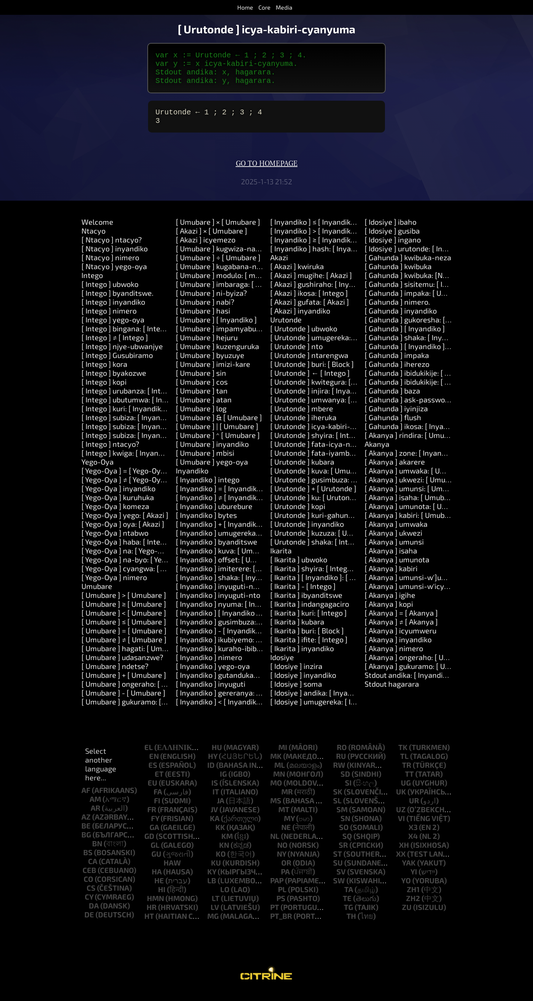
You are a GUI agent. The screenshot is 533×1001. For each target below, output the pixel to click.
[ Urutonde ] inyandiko (307, 532)
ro (342, 755)
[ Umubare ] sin (201, 381)
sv (341, 880)
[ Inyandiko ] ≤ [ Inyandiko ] (314, 230)
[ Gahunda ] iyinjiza (396, 417)
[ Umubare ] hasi (203, 319)
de (89, 923)
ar (95, 816)
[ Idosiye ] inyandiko (303, 683)
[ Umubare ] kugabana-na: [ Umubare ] (239, 275)
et (159, 782)
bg (86, 843)
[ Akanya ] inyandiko (398, 648)
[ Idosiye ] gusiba (392, 239)
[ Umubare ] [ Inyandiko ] (216, 328)
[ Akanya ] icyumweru (400, 639)
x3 (413, 835)
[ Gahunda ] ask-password (408, 408)
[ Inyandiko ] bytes (206, 523)
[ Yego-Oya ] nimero (114, 586)
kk (220, 835)
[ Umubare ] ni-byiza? (211, 301)
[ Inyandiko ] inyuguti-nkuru (222, 594)
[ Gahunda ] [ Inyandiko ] (405, 337)
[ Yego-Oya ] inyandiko (118, 497)
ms (275, 809)
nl (274, 844)
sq (347, 844)
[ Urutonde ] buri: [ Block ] (312, 372)
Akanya (377, 452)
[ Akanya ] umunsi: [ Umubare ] (415, 497)
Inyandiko (192, 479)
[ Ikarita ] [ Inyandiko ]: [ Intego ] (322, 586)
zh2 (413, 907)
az (86, 825)
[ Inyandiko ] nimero (209, 666)
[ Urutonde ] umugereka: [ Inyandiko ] (331, 346)
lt (215, 907)
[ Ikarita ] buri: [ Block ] (307, 639)
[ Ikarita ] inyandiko (302, 657)
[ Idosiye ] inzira (296, 674)
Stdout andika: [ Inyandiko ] (410, 683)
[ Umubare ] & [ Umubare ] (219, 426)
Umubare (96, 594)
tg (348, 915)
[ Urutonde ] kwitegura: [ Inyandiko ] (329, 390)
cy (89, 905)
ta (348, 898)
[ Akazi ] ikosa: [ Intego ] (309, 301)
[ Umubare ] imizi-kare (213, 372)
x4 (413, 844)
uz (401, 818)
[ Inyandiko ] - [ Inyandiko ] (220, 639)
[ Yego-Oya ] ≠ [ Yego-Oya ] (125, 488)
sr (343, 853)
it (215, 800)
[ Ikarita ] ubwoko (298, 568)
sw (339, 889)
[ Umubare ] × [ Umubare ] (218, 230)
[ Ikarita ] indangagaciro (309, 612)
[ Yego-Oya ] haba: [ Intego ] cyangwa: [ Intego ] (159, 550)
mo (276, 791)
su (338, 871)
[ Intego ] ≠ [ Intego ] (114, 346)
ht (149, 924)
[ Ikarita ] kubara (297, 630)
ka (214, 827)
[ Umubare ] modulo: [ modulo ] (227, 283)
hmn (155, 907)
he (159, 889)
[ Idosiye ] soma (296, 692)
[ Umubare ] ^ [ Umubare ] (218, 443)
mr (287, 800)
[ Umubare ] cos (202, 390)
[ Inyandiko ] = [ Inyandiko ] (220, 497)
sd (345, 782)
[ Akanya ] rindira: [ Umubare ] (414, 443)
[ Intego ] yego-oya (112, 328)
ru (341, 764)
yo (406, 889)
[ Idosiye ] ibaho (390, 230)
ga (154, 835)
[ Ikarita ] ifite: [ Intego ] (309, 648)
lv (215, 915)
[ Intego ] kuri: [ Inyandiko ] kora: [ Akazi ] (148, 417)
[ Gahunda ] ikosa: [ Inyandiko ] (415, 435)
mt (283, 818)
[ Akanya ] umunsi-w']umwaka (415, 586)
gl (155, 853)
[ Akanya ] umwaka (396, 532)
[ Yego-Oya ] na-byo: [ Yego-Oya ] (135, 568)
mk (276, 764)
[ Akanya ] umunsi (394, 550)
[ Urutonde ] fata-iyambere (315, 461)
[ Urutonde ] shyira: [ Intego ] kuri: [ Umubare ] (346, 443)
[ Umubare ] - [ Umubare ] (123, 701)
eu (152, 791)
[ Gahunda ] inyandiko (401, 319)
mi (282, 755)
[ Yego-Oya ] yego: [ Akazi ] (124, 523)
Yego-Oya (97, 470)
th (351, 924)
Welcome (97, 230)
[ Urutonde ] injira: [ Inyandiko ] (321, 399)
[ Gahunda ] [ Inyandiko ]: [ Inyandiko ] (427, 355)
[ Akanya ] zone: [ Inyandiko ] (412, 461)
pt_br (281, 924)
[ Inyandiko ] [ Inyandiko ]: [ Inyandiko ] (239, 621)
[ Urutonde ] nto (296, 355)
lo (224, 898)
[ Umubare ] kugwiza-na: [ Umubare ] (237, 257)
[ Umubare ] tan (202, 399)
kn (224, 853)
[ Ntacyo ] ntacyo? (111, 248)
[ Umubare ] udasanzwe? (122, 666)
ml (279, 773)
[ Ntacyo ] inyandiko (114, 257)
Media (284, 7)
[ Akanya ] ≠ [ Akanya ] (401, 630)
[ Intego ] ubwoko (109, 292)
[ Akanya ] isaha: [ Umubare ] (412, 506)
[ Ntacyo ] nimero (110, 266)
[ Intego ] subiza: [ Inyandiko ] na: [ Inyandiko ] (156, 435)
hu (217, 755)
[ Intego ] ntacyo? (110, 452)
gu (156, 862)
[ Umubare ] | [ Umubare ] (217, 435)
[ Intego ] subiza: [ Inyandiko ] (129, 426)
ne (286, 835)
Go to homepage (267, 172)
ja (220, 809)
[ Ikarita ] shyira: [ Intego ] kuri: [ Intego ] (336, 577)
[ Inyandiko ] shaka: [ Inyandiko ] (229, 586)
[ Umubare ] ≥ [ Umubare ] (123, 612)
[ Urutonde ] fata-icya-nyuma (319, 452)
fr (151, 818)
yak (409, 871)
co (88, 887)
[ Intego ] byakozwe (113, 381)
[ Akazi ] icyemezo (205, 248)
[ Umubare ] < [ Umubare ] (123, 621)
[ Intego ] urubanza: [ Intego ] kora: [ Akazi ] (151, 399)
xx (401, 862)
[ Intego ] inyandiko (113, 310)
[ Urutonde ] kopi (297, 514)
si (348, 791)
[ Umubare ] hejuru (207, 346)
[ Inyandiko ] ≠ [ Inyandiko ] (220, 506)
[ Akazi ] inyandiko (300, 319)
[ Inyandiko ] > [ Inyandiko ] (314, 239)
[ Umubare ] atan (204, 408)
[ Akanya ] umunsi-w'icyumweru (418, 594)
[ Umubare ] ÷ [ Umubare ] (218, 266)
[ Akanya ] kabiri (391, 577)
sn (345, 827)
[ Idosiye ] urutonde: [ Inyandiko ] (419, 257)
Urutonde (286, 328)
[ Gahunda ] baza (392, 399)
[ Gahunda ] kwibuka (398, 275)
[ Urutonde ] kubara (302, 470)
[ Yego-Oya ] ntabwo (114, 541)
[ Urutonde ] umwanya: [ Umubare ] (328, 408)
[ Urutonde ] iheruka (303, 426)
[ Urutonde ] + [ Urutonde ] (313, 497)
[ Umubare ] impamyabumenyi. (227, 337)
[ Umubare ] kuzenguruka (217, 355)
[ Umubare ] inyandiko (212, 452)
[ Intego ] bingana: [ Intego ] (126, 337)
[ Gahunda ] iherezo (397, 372)
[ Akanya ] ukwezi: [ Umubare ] (415, 488)
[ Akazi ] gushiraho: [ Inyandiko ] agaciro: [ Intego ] (352, 292)
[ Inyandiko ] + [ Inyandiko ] (220, 532)
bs (88, 861)
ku (216, 871)
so (344, 835)
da (94, 914)
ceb (89, 878)
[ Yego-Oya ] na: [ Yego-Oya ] (128, 559)
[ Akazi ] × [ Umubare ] (211, 239)
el (148, 755)
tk (403, 755)
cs (91, 896)
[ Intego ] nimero (109, 319)
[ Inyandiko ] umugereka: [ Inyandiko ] (238, 541)
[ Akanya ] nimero (394, 657)
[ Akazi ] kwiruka (297, 275)
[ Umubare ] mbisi (205, 461)
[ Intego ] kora (104, 372)
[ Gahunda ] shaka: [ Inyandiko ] (416, 346)
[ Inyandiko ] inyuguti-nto (218, 603)
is (214, 791)
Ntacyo (93, 239)
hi (161, 898)
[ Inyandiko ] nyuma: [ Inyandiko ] (230, 612)
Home (245, 7)
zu (407, 915)
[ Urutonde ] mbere (301, 417)
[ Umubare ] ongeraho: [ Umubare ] (138, 692)
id (211, 773)
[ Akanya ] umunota (397, 568)
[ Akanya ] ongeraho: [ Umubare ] (419, 666)
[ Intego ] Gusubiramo (117, 363)
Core (264, 7)
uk (401, 800)
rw (339, 773)
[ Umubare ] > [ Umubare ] (123, 603)
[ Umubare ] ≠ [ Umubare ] (124, 648)
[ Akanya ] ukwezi (393, 541)
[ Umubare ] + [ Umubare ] (123, 683)
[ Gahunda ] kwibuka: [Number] (416, 283)
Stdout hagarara (392, 692)
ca (92, 870)
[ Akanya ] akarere (395, 470)
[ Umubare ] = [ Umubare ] (124, 639)
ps (280, 907)
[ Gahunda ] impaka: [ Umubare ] (418, 301)
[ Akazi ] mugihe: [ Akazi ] (311, 283)
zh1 (413, 898)
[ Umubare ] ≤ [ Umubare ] (123, 630)
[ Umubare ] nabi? (205, 310)
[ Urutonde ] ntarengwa (309, 363)
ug (406, 791)
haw (172, 871)
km (227, 844)
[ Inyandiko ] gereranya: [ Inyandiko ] (236, 701)
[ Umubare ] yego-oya (212, 470)
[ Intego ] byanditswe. (117, 301)
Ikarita (281, 559)
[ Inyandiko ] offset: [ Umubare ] (228, 568)
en (154, 764)
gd (149, 844)
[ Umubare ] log (201, 417)
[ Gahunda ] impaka (397, 363)
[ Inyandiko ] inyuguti (210, 692)
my (289, 827)
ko (221, 862)
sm (342, 818)
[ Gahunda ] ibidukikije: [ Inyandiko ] (423, 381)
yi (413, 880)
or (286, 871)
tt (409, 782)
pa (285, 880)
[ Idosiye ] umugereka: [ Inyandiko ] (327, 710)
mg (213, 924)
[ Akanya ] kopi (389, 612)
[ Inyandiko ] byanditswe (216, 550)
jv (214, 818)
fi (157, 809)
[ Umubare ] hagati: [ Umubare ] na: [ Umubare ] (159, 657)
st (337, 862)
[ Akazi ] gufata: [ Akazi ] (309, 310)
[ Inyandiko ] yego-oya (213, 674)
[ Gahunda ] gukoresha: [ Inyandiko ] (424, 328)
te (347, 907)
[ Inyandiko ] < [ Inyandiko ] (220, 710)
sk (337, 800)
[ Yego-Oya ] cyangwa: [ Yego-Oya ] (139, 577)
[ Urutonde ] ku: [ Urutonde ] (316, 506)
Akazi (279, 266)
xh (404, 853)
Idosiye (282, 666)
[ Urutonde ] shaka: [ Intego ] (317, 550)
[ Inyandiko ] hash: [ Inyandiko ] (321, 257)
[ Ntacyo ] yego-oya (114, 275)
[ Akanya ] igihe (390, 603)
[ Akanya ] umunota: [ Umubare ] (418, 514)
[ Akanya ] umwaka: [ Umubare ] (417, 479)
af (85, 798)
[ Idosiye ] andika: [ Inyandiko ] (320, 701)
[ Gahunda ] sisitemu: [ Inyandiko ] (421, 292)
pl (282, 898)
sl (337, 809)
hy (212, 764)
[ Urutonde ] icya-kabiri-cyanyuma (327, 435)
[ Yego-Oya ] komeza (115, 514)
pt (274, 915)
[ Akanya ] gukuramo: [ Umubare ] (420, 674)
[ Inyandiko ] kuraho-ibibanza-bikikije (237, 657)
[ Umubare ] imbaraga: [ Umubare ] (233, 292)
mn (279, 782)
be (86, 834)
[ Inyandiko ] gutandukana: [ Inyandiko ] (241, 683)
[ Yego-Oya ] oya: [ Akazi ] (122, 532)
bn (97, 852)
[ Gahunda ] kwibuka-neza (408, 266)
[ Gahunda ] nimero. (397, 310)
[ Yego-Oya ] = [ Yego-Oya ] (125, 479)
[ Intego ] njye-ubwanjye (122, 355)
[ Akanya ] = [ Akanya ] (401, 621)
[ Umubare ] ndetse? (114, 674)
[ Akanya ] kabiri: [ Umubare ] (412, 523)
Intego (92, 283)
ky (211, 880)
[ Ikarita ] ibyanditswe (306, 603)
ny (281, 862)
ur (414, 809)
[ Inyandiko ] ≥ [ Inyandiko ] (314, 248)
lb (211, 889)
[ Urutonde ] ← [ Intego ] (310, 381)
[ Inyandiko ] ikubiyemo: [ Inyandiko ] (236, 648)
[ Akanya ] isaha (391, 559)
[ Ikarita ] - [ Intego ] (303, 594)
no (282, 853)
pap (277, 889)
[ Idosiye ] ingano (393, 248)
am (95, 807)
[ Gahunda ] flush (393, 426)
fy (155, 827)
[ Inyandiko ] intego (207, 488)
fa (158, 800)
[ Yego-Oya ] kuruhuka (117, 506)
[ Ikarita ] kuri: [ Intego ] (308, 621)
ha (157, 880)
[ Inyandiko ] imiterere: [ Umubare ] (234, 577)
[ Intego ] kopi (104, 390)
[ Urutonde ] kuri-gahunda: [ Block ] (328, 523)
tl (404, 764)
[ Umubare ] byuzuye (210, 363)
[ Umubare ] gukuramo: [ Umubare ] (139, 710)
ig (223, 782)
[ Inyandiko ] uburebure (214, 514)
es (152, 773)
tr (406, 773)
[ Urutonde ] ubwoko (303, 337)
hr (152, 915)
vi (401, 827)
